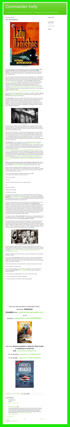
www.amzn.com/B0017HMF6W (16, 197)
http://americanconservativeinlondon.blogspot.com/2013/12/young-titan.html (26, 86)
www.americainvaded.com (26, 351)
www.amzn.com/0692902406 (30, 354)
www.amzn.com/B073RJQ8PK (30, 358)
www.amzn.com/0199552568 (11, 81)
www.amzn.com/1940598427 (28, 318)
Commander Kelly (21, 6)
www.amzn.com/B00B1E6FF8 (24, 270)
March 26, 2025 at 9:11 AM (13, 403)
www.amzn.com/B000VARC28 (16, 94)
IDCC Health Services (12, 406)
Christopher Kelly (50, 23)
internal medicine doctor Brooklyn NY (24, 412)
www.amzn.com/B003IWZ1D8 (19, 164)
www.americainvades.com (31, 312)
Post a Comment (10, 416)
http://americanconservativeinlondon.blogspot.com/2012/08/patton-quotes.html (24, 90)
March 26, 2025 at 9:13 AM (13, 414)
